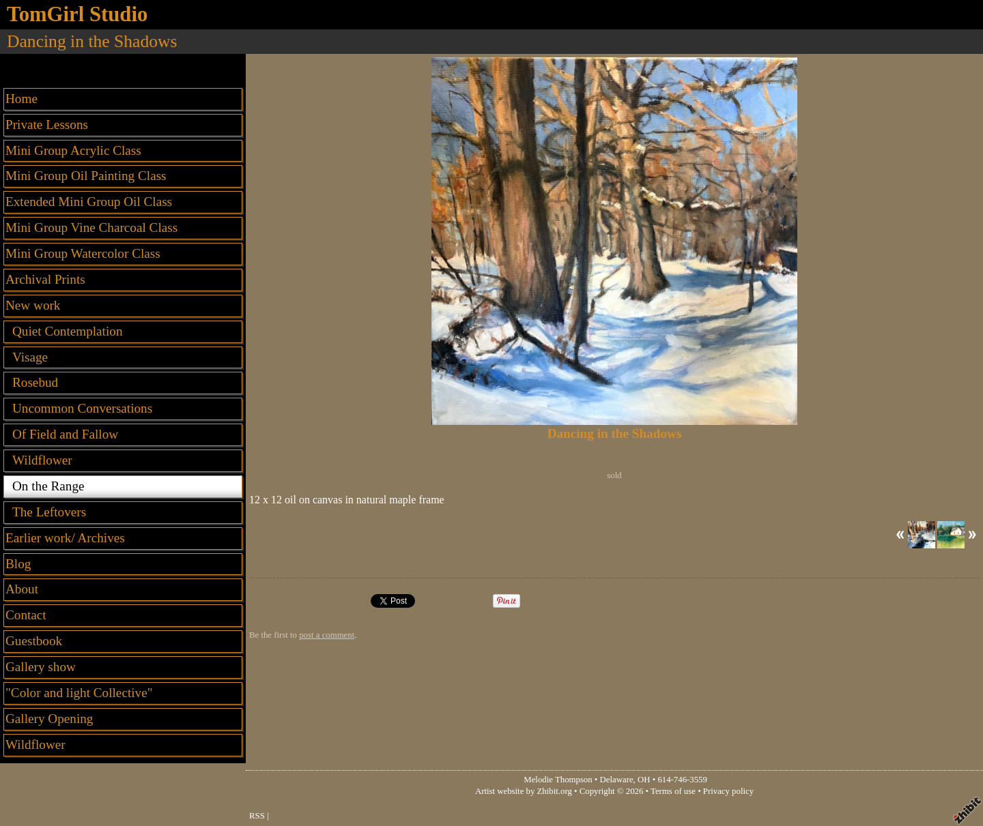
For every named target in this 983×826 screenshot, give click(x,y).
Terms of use (673, 791)
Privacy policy (728, 791)
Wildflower (35, 744)
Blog (18, 564)
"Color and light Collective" (79, 692)
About (21, 589)
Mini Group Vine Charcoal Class (91, 227)
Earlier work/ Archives (65, 538)
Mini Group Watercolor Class (82, 253)
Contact (25, 615)
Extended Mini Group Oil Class (88, 201)
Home (21, 98)
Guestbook (33, 641)
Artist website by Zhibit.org (523, 791)
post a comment (326, 635)
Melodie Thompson (558, 779)
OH (644, 779)
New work (32, 305)
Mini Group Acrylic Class (73, 150)
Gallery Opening (49, 718)
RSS (257, 816)
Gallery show (40, 667)
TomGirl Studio (77, 14)
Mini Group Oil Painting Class (86, 175)
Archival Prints (45, 279)
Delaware (616, 779)
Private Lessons (46, 124)
